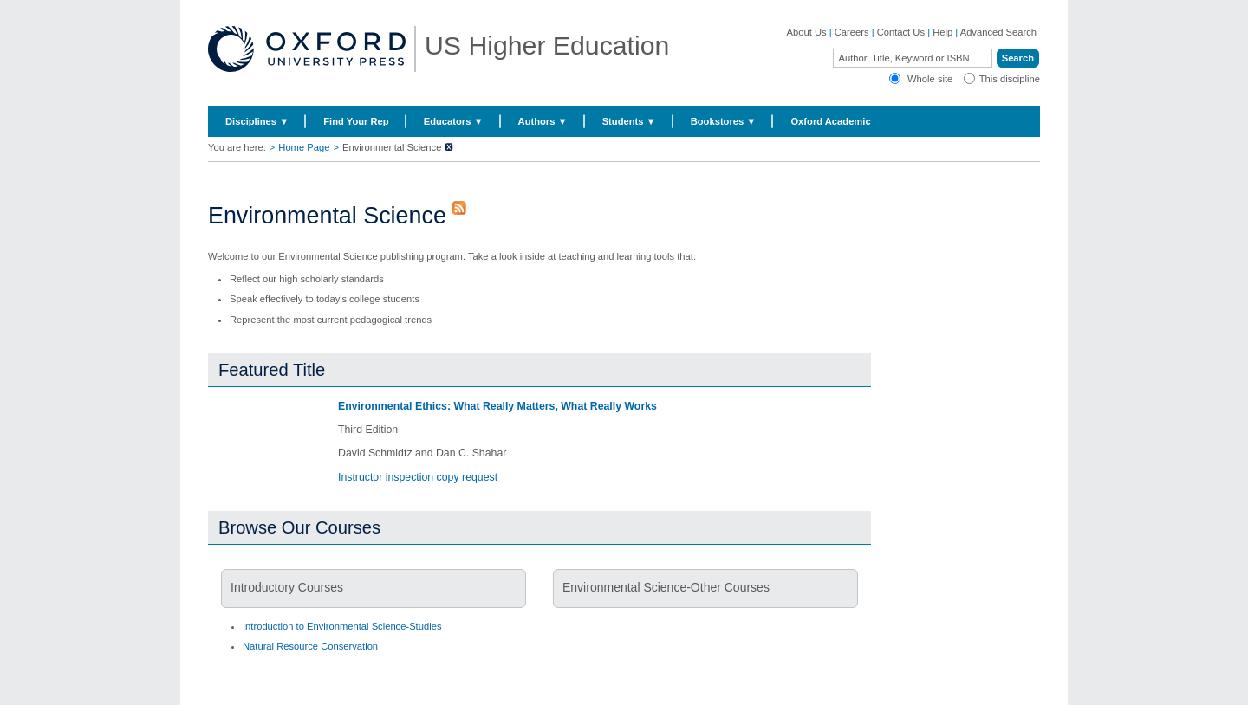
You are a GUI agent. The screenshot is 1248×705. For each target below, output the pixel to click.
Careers (852, 32)
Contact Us (901, 32)
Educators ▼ (454, 121)
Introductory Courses (287, 587)
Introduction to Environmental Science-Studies (342, 626)
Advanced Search (998, 32)
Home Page (303, 147)
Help (942, 32)
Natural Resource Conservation (310, 646)
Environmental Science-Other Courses (666, 587)
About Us (807, 32)
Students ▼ (629, 121)
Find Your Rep (355, 121)
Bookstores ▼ (724, 121)
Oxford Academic (830, 121)
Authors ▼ (543, 121)
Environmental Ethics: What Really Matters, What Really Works (497, 406)
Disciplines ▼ (257, 121)
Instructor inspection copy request (417, 477)
